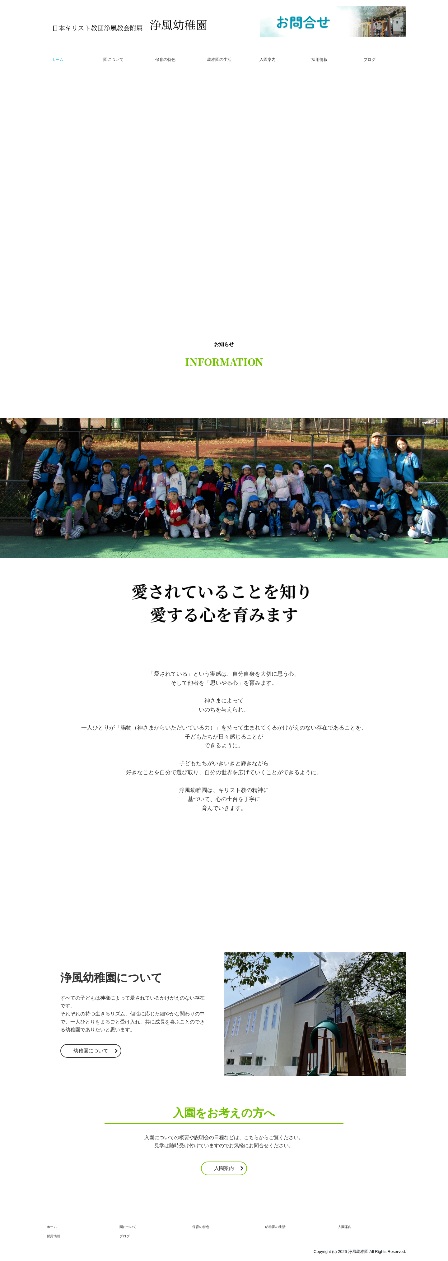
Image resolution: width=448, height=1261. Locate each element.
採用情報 (319, 59)
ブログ (369, 59)
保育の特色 (165, 59)
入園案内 (267, 59)
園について (113, 59)
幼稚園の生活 (219, 59)
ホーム (57, 59)
